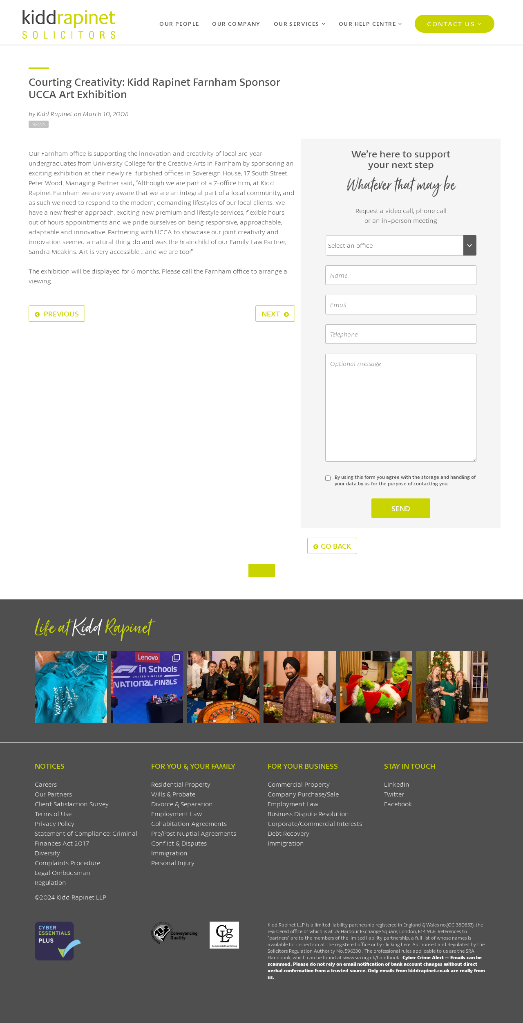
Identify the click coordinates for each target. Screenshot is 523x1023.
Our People (179, 23)
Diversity (47, 852)
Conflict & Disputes (179, 843)
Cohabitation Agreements (189, 823)
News (38, 124)
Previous (57, 314)
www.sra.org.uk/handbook (371, 957)
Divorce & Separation (182, 803)
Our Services (297, 23)
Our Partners (53, 794)
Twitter (394, 794)
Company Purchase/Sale (303, 794)
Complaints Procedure (67, 862)
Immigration (169, 852)
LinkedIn (396, 784)
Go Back (332, 546)
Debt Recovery (288, 833)
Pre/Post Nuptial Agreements (193, 833)
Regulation (50, 882)
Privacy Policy (54, 823)
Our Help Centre (367, 23)
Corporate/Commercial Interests (315, 823)
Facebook (398, 803)
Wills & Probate (173, 794)
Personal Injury (172, 862)
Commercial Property (299, 784)
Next (275, 314)
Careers (46, 784)
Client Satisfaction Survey (72, 803)
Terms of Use (53, 813)
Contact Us (451, 23)
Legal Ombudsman (62, 872)
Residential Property (180, 784)
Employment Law (176, 813)
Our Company (236, 23)
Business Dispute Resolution (308, 813)
